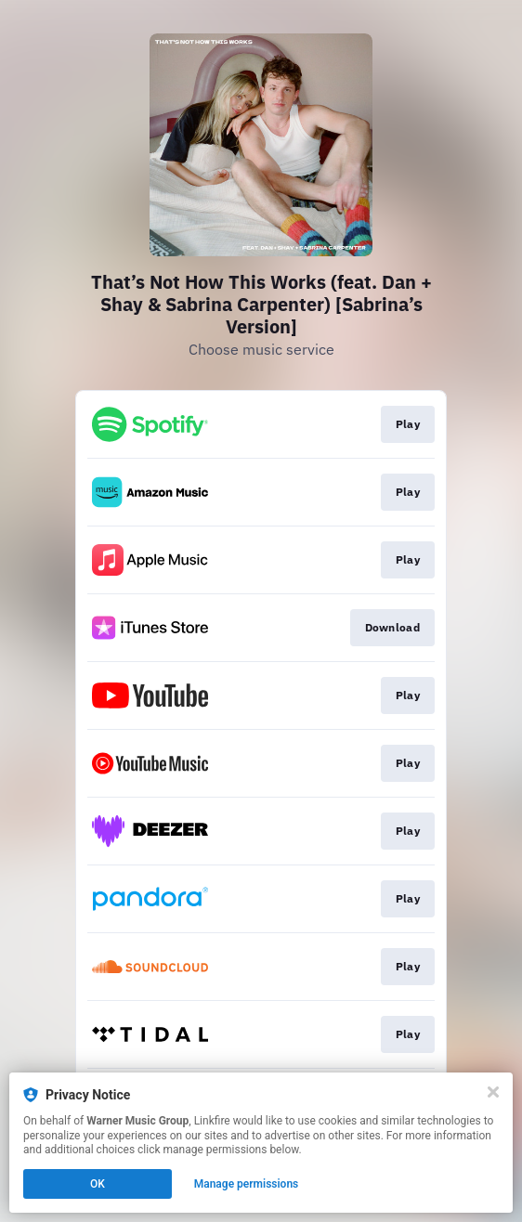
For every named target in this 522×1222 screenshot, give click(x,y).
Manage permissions (246, 1183)
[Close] (493, 1092)
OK (97, 1183)
